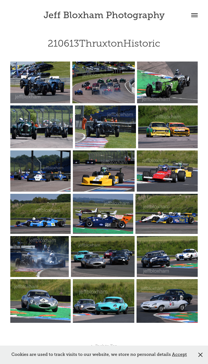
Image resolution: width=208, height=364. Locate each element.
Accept (179, 354)
